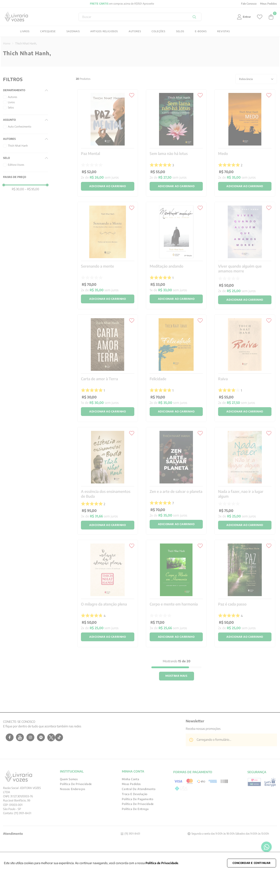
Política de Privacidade (161, 863)
